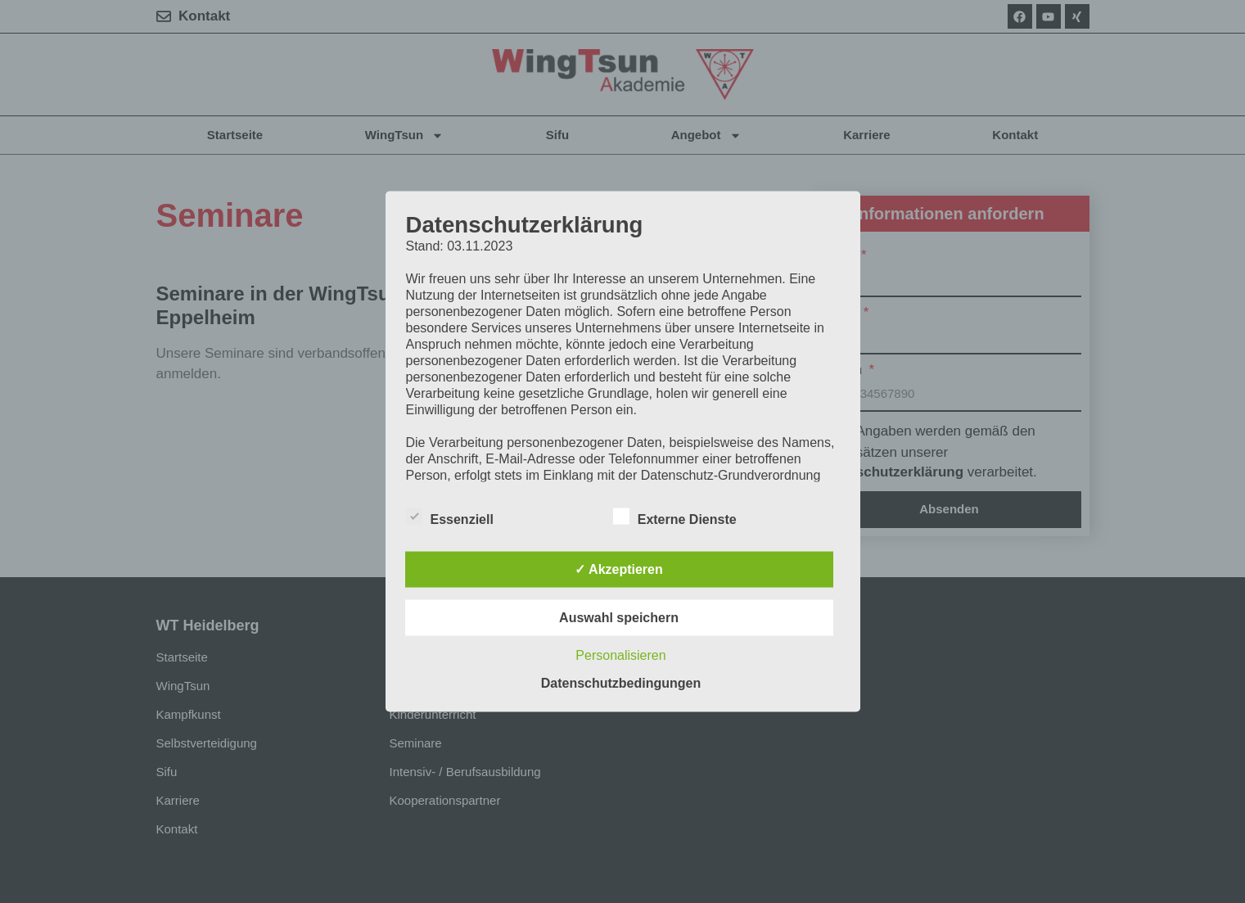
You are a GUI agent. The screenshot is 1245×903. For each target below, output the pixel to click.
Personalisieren (620, 655)
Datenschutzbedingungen (621, 683)
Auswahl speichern (619, 618)
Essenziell (450, 516)
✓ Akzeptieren (619, 569)
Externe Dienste (675, 516)
